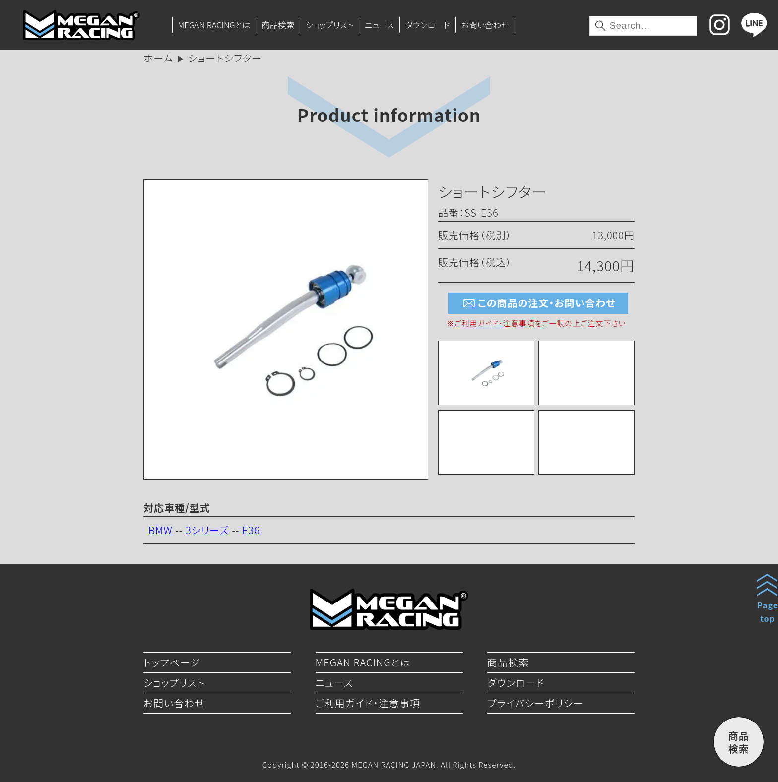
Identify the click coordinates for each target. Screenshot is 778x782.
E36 (251, 530)
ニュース (379, 25)
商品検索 (277, 25)
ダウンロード (427, 25)
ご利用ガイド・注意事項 (494, 323)
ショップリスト (329, 25)
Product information (389, 114)
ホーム (158, 58)
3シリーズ (207, 530)
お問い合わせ (485, 25)
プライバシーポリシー (535, 703)
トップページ (171, 662)
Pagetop (767, 611)
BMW (160, 530)
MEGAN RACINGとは (214, 25)
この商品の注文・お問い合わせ (538, 303)
